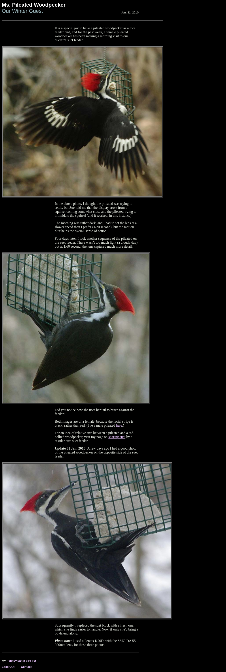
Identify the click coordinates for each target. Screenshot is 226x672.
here (119, 425)
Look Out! (8, 666)
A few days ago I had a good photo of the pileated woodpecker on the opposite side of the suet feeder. (96, 452)
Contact (26, 666)
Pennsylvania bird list (21, 660)
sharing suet (116, 437)
